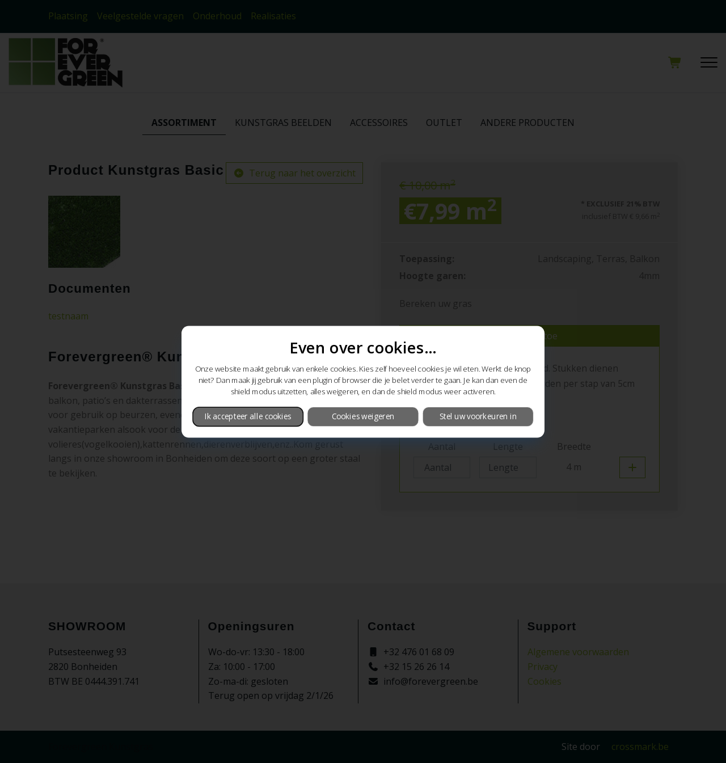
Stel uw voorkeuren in (478, 416)
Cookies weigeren (363, 416)
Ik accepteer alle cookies (248, 416)
